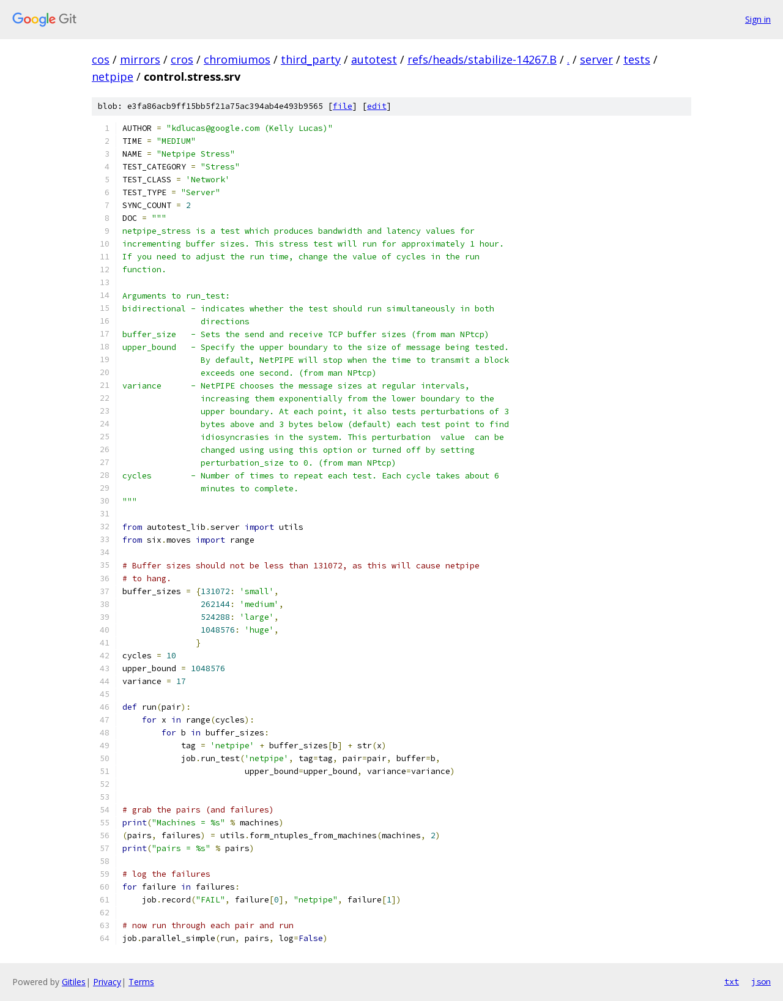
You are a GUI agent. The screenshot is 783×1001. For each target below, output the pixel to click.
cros (182, 59)
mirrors (140, 59)
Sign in (758, 19)
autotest (374, 59)
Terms (141, 982)
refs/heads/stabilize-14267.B (482, 59)
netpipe (112, 76)
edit (377, 106)
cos (100, 59)
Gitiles (74, 982)
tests (636, 59)
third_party (311, 59)
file (342, 106)
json (761, 981)
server (596, 59)
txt (731, 981)
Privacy (107, 982)
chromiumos (237, 59)
